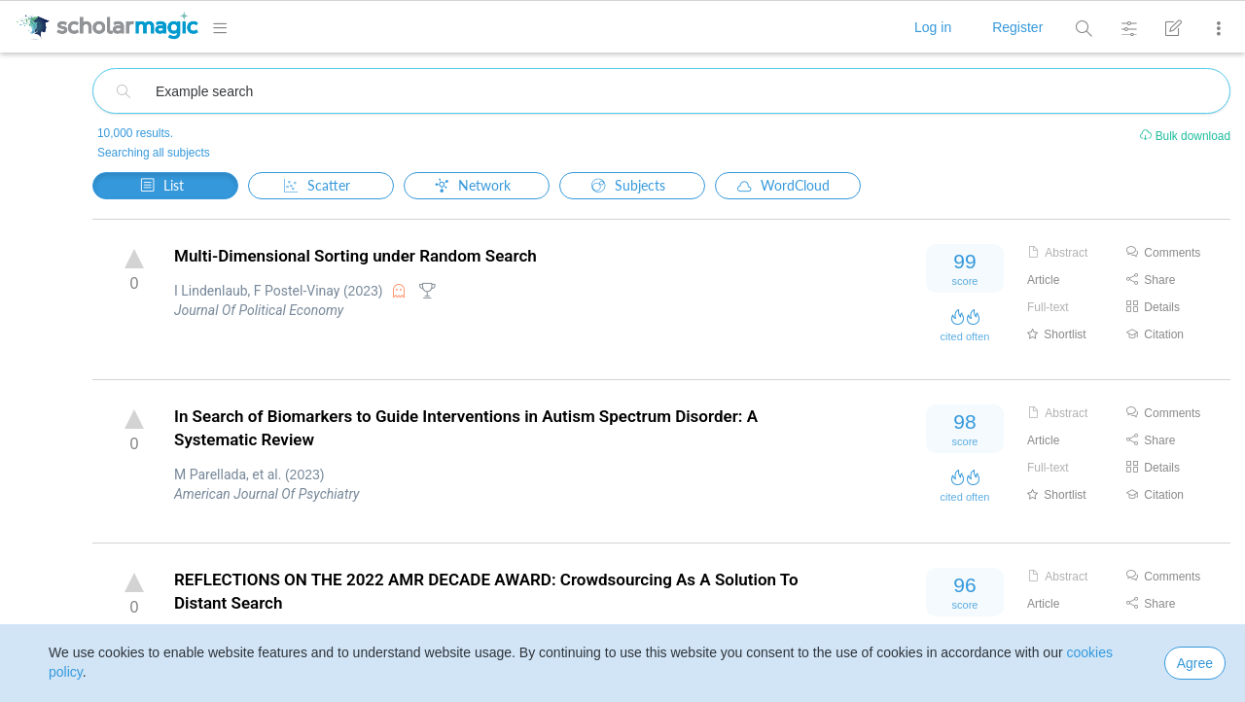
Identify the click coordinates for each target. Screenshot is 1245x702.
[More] (1214, 28)
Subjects (628, 185)
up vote (134, 258)
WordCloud (783, 185)
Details (1153, 307)
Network (473, 185)
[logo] (107, 26)
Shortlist (1056, 334)
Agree (1195, 663)
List (162, 184)
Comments (1163, 253)
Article (1043, 280)
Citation (1155, 334)
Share (1150, 280)
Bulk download (1183, 136)
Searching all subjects (153, 152)
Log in (932, 27)
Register (1017, 27)
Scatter (317, 185)
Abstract (1057, 253)
